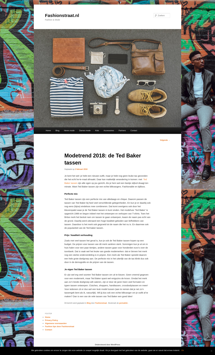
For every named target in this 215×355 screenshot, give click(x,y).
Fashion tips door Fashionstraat (59, 326)
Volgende (165, 140)
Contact (134, 130)
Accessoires (109, 130)
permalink (123, 303)
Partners (122, 130)
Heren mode (69, 130)
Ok (182, 350)
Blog (57, 130)
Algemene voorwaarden (56, 323)
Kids (97, 130)
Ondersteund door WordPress (107, 345)
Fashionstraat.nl (62, 15)
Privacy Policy (51, 320)
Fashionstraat (101, 303)
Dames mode (85, 130)
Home (48, 130)
